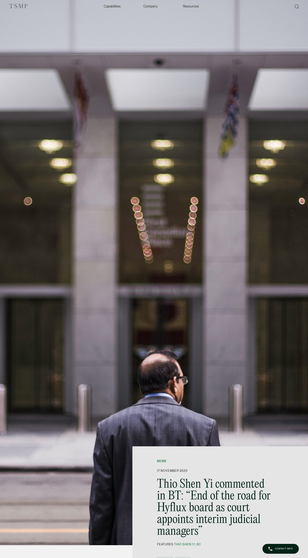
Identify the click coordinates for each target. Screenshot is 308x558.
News (161, 461)
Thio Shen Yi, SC (187, 544)
